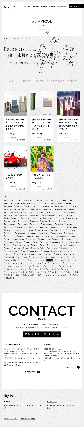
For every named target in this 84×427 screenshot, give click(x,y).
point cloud (11, 236)
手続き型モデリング (57, 272)
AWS (60, 203)
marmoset (24, 224)
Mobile (34, 227)
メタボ (25, 269)
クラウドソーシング (37, 260)
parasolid (21, 233)
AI (48, 200)
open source (18, 230)
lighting (54, 221)
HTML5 (26, 218)
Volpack (46, 251)
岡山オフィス (52, 402)
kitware (35, 221)
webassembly (36, 254)
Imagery (61, 218)
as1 (39, 203)
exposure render (69, 212)
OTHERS (72, 81)
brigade (19, 206)
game (24, 215)
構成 (17, 275)
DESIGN (40, 212)
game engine (49, 215)
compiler (48, 209)
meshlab (9, 227)
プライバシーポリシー (11, 419)
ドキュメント (69, 263)
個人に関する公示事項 (28, 419)
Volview (68, 251)
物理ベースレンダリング (47, 275)
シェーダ (73, 260)
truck (27, 248)
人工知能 (24, 272)
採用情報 (52, 6)
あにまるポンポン (48, 257)
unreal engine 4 (12, 251)
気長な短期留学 (28, 275)
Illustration (49, 218)
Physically (70, 233)
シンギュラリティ (12, 263)
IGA (40, 218)
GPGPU (69, 215)
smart (66, 242)
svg (43, 245)
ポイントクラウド (12, 269)
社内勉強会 (64, 275)
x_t (19, 257)
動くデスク (35, 272)
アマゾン (62, 257)
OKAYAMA (73, 227)
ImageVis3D (73, 218)
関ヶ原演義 (10, 278)
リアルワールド (69, 269)
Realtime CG (45, 239)
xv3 (25, 257)
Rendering (10, 242)
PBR (48, 233)
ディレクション (55, 263)
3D (13, 200)
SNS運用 (75, 242)
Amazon (56, 200)
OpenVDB (71, 230)
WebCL (49, 254)
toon (8, 248)
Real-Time (32, 239)
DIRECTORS (57, 81)
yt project (35, 257)
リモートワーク (12, 272)
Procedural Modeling (66, 236)
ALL (11, 81)
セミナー (26, 263)
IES (33, 218)
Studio (35, 245)
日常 (76, 272)
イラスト (72, 257)
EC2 (57, 212)
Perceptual (57, 233)
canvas (60, 206)
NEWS (26, 81)
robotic (29, 242)
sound (8, 245)
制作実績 (44, 6)
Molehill (43, 227)
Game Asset (35, 215)
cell (68, 206)
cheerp (23, 209)
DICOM (49, 212)
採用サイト (69, 367)
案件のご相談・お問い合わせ (40, 334)
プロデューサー (67, 266)
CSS (8, 212)
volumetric (57, 251)
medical (60, 224)
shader (45, 242)
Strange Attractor (22, 245)
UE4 (44, 248)
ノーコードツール (24, 266)
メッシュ (34, 269)
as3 (46, 203)
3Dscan (29, 200)
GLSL (61, 215)
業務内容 (36, 6)
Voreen (9, 254)
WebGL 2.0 (69, 254)
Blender (9, 206)
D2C (31, 212)
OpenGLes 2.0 (43, 230)
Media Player (48, 224)
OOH (8, 230)
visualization (34, 251)
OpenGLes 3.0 (58, 230)
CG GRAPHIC (11, 209)
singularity (56, 242)
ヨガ (43, 269)
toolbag (71, 245)
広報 (44, 272)
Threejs (62, 245)
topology (17, 248)
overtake (10, 233)
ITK (14, 221)
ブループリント (52, 266)
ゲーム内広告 (61, 260)
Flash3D (9, 215)
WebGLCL (10, 257)
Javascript (24, 221)
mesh (69, 224)
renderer (67, 239)
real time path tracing (15, 239)
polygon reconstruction (29, 236)
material (35, 224)
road (20, 242)
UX (24, 251)
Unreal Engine (66, 248)
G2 (17, 215)
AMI (64, 200)
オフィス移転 (11, 260)
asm (53, 203)
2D (7, 200)
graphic (16, 218)
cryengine (70, 209)
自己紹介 (75, 275)
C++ (27, 206)
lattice (44, 221)
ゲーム (50, 260)
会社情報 (27, 6)
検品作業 (9, 275)
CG (74, 206)
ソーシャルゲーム (39, 263)
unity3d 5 (53, 248)
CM (39, 209)
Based (68, 203)
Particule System (35, 233)
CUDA (15, 212)
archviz (32, 203)
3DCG (20, 200)
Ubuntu (36, 248)
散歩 (70, 272)
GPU (8, 218)
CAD (34, 206)
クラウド (22, 260)
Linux (63, 221)
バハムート (39, 266)
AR (71, 200)
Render (57, 239)
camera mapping (46, 206)
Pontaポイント (48, 236)
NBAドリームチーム (58, 227)
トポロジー (10, 266)
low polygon (11, 224)
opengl (30, 230)
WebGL (59, 254)
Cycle (23, 212)
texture (52, 245)
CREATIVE (42, 81)
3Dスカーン (40, 200)
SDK (37, 242)
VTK (25, 254)
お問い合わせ (61, 6)
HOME (6, 38)
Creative (58, 209)
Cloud (32, 209)
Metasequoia (22, 227)
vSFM (18, 254)
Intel (8, 221)
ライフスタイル (54, 269)
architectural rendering (15, 203)
